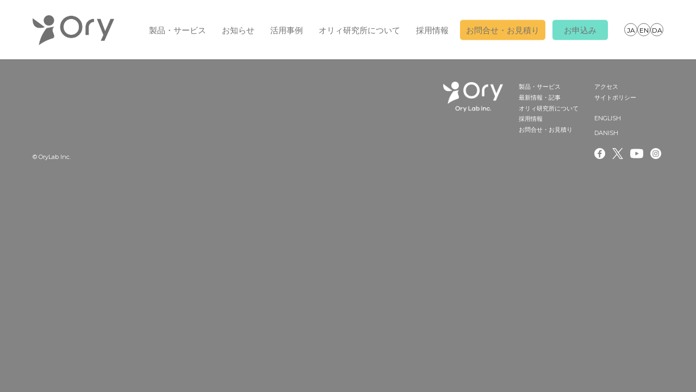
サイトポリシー (615, 97)
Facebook (599, 153)
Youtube (636, 153)
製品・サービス (177, 30)
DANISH (656, 29)
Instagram (656, 153)
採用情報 (432, 30)
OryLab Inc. (73, 30)
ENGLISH (643, 29)
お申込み (580, 30)
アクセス (606, 86)
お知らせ (238, 30)
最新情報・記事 (540, 97)
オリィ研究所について (359, 30)
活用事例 (286, 30)
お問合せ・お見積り (502, 30)
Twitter (617, 153)
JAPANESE (630, 29)
